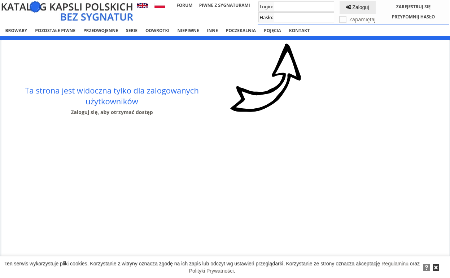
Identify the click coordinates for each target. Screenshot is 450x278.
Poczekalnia (241, 30)
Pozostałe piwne (55, 30)
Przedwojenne (100, 30)
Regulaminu (395, 263)
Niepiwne (188, 30)
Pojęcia (272, 30)
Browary (16, 30)
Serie (131, 30)
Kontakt (299, 30)
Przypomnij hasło (413, 17)
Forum (184, 5)
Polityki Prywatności (211, 271)
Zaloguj (357, 7)
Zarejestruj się (413, 7)
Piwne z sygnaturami (224, 5)
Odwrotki (157, 30)
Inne (212, 30)
